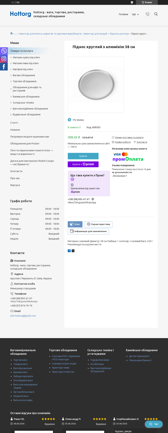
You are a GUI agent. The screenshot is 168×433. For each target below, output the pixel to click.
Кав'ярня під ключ (23, 69)
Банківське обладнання (26, 96)
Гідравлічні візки (100, 360)
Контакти (16, 171)
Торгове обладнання (24, 81)
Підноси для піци (119, 33)
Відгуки (15, 185)
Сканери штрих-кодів (64, 363)
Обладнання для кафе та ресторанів (27, 89)
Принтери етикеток (63, 371)
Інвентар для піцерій (95, 33)
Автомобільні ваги (23, 392)
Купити (83, 156)
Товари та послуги (21, 50)
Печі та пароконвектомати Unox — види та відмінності (31, 152)
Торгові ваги (20, 360)
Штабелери (97, 364)
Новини (15, 129)
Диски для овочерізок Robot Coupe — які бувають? (32, 162)
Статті (14, 122)
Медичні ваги (20, 396)
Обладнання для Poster (24, 143)
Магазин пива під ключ (26, 63)
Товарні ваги (20, 364)
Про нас (15, 178)
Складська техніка (23, 102)
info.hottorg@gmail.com (23, 315)
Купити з (83, 164)
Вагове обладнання (24, 75)
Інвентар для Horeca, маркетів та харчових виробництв (50, 33)
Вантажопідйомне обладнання (30, 108)
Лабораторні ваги (23, 376)
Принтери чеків (60, 367)
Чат (153, 424)
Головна (123, 14)
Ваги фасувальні (22, 368)
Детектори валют (139, 356)
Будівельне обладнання (26, 114)
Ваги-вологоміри (22, 400)
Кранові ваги (20, 372)
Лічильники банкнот (140, 360)
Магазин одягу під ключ (26, 57)
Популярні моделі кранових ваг (29, 136)
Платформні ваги (23, 380)
